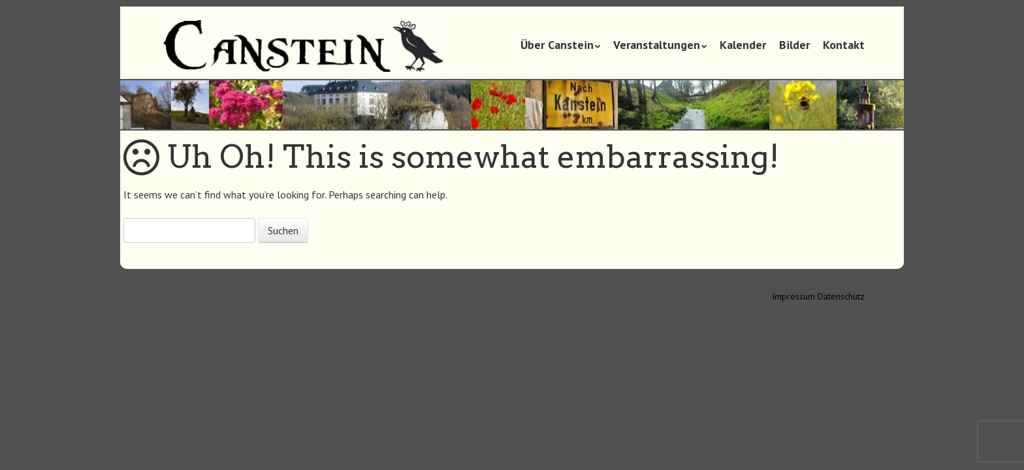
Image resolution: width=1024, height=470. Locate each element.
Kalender (743, 44)
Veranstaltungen (656, 44)
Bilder (794, 44)
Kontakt (844, 44)
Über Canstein (557, 44)
